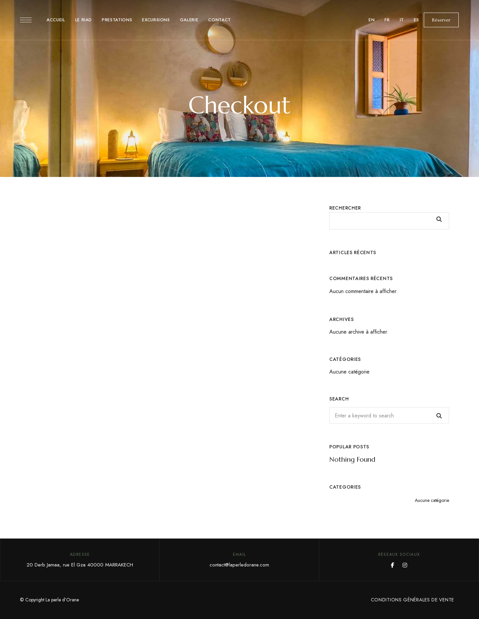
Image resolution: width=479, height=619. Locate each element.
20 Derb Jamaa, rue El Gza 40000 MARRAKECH (80, 564)
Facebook (392, 565)
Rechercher (345, 208)
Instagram (404, 565)
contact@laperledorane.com (239, 564)
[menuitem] (372, 20)
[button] (441, 20)
